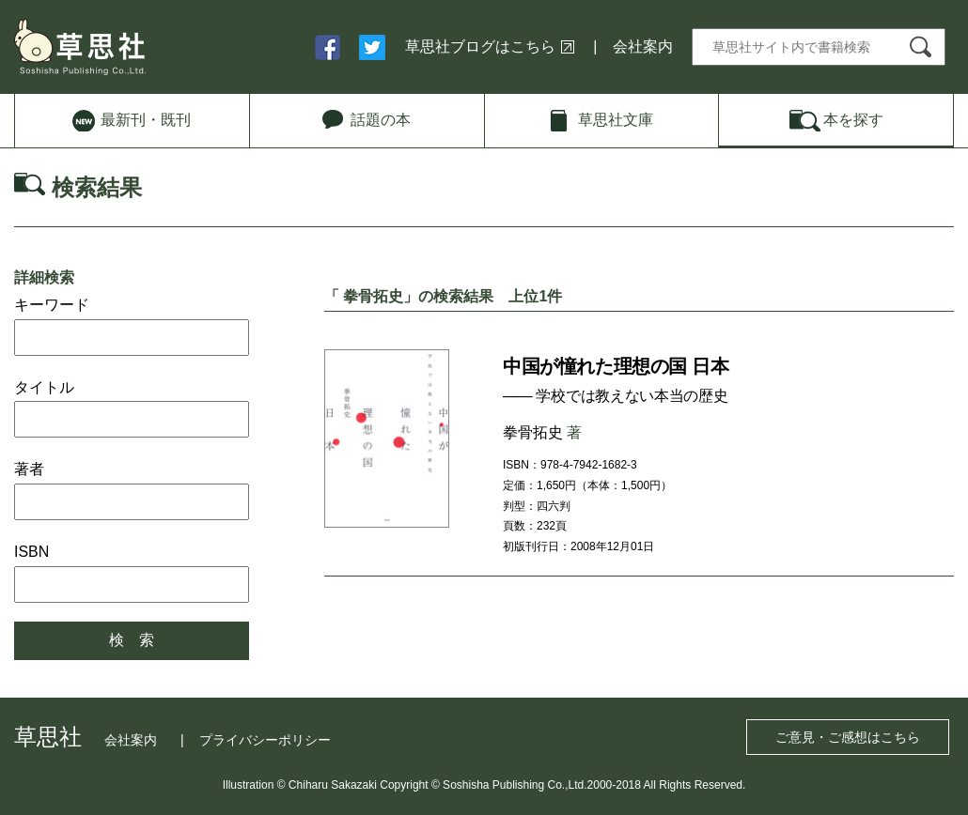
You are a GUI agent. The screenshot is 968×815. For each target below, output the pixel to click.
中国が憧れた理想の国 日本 (615, 366)
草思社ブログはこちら (480, 46)
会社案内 (643, 46)
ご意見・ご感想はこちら (847, 737)
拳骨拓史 (533, 432)
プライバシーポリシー (265, 739)
